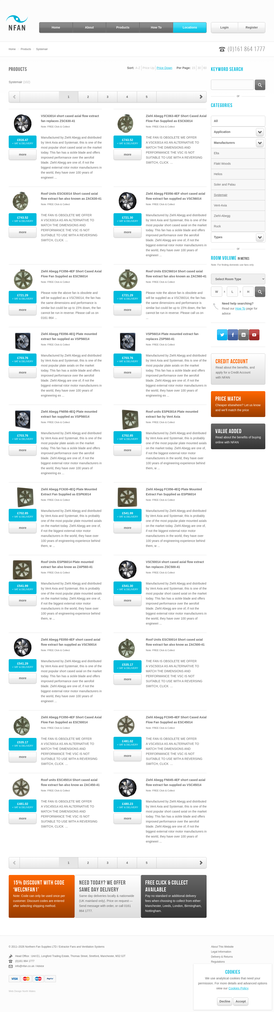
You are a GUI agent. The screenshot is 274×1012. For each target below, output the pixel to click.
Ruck (217, 226)
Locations (190, 27)
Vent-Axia (220, 205)
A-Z (137, 68)
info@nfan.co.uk (24, 966)
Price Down (164, 68)
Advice (40, 966)
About (89, 27)
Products (122, 27)
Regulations (218, 961)
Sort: (130, 68)
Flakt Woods (222, 163)
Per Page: (184, 68)
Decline (224, 1001)
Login (224, 27)
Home (56, 27)
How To (156, 27)
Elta (216, 153)
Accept (241, 1001)
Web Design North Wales (22, 991)
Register (252, 27)
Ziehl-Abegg (222, 216)
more (22, 154)
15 (193, 68)
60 (205, 68)
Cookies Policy (238, 988)
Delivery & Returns (222, 956)
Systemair (42, 49)
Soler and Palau (225, 184)
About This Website (222, 946)
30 (199, 68)
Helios (218, 174)
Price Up (148, 68)
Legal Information (221, 951)
